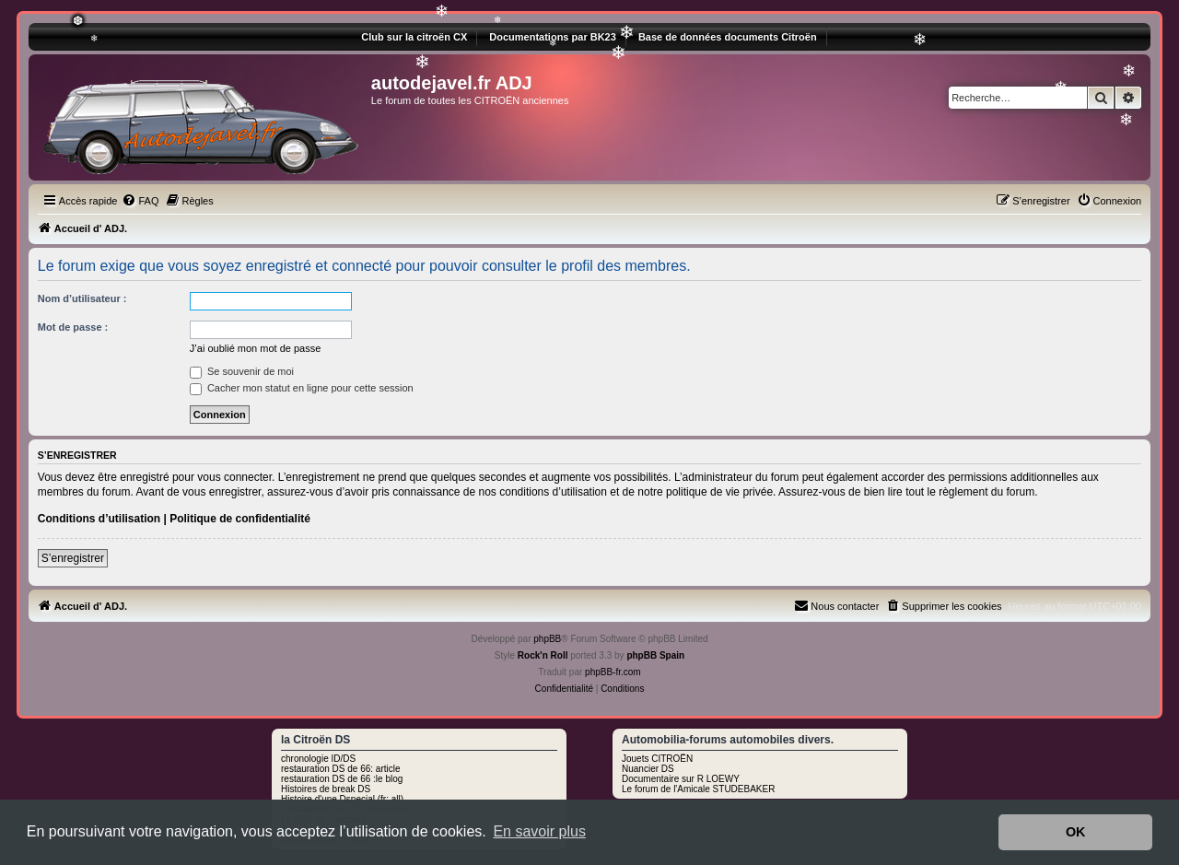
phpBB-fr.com (613, 672)
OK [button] (1076, 831)
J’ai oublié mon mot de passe (255, 348)
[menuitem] (140, 201)
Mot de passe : (73, 327)
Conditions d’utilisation (99, 518)
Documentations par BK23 (552, 36)
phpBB (547, 639)
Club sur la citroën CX (414, 36)
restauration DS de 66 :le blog (342, 779)
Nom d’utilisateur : (82, 298)
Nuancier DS (648, 769)
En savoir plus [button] (539, 831)
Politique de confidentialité (239, 518)
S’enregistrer (72, 558)
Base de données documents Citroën (727, 36)
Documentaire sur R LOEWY (681, 779)
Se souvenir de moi (242, 371)
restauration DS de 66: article (341, 769)
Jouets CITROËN (657, 759)
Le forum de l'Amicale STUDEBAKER (698, 789)
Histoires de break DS (325, 789)
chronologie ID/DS (318, 759)
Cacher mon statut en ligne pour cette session (302, 387)
